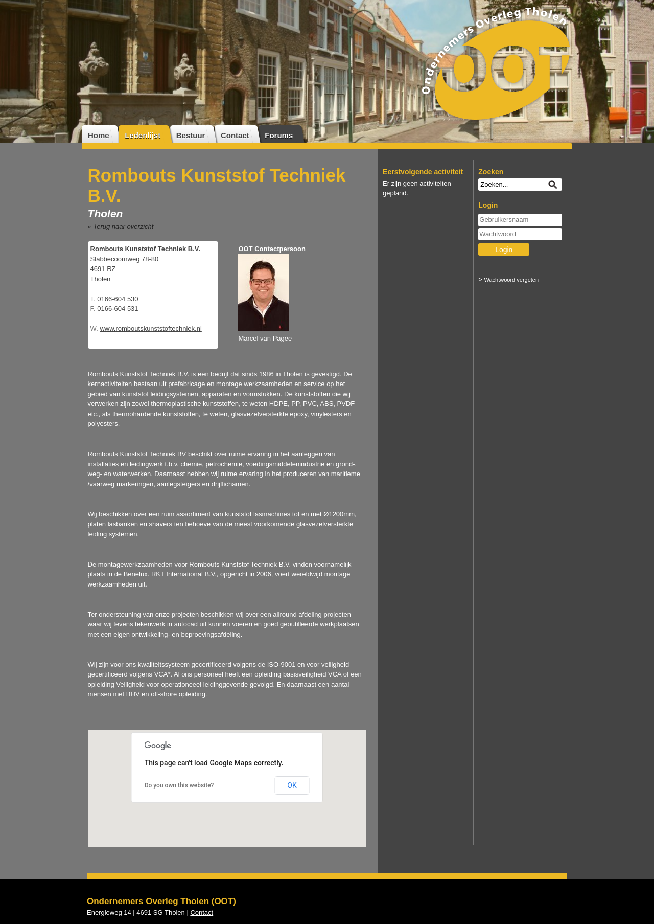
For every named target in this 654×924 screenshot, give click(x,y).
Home (98, 135)
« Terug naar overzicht (121, 226)
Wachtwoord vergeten (511, 280)
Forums (279, 135)
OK (291, 785)
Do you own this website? (179, 785)
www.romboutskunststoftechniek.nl (150, 328)
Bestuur (190, 135)
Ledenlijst (142, 135)
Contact (235, 135)
